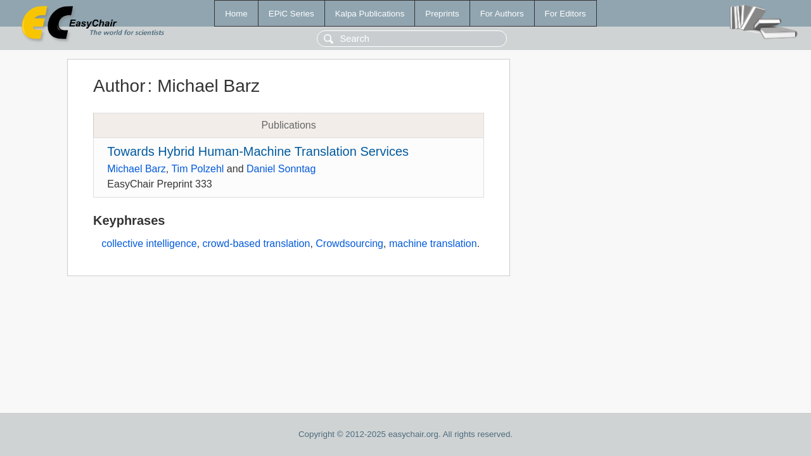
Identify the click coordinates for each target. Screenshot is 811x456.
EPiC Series (291, 13)
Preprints (442, 13)
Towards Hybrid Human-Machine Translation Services (258, 151)
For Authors (502, 13)
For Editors (565, 13)
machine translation (433, 243)
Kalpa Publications (370, 13)
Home (236, 13)
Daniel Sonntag (281, 168)
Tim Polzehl (197, 168)
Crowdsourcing (349, 243)
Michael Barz (136, 168)
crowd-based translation (256, 243)
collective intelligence (148, 243)
